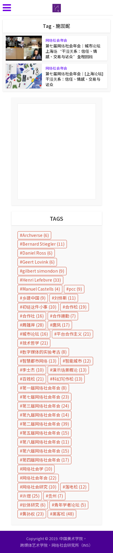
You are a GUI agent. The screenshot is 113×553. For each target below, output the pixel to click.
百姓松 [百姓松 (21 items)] (33, 379)
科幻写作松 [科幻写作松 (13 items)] (67, 379)
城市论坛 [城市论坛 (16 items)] (35, 334)
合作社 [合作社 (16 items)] (33, 316)
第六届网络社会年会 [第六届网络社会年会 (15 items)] (45, 451)
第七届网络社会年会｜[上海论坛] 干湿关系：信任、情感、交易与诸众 (74, 79)
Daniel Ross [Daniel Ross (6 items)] (37, 253)
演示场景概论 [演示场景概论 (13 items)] (69, 370)
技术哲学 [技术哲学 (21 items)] (35, 343)
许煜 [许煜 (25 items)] (30, 496)
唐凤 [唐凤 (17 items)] (61, 325)
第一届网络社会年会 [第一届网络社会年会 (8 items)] (44, 388)
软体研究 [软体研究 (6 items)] (34, 505)
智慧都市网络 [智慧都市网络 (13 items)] (39, 361)
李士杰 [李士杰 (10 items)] (33, 370)
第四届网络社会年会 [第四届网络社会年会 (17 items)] (45, 460)
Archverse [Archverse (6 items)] (35, 235)
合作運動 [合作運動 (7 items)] (64, 316)
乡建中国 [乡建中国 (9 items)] (34, 298)
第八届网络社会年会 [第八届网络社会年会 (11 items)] (45, 442)
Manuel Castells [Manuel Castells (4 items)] (41, 289)
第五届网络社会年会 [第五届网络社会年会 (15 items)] (45, 433)
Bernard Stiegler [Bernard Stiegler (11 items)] (43, 244)
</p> (56, 151)
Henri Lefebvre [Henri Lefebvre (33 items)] (41, 280)
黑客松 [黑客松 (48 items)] (63, 514)
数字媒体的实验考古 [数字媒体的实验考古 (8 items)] (44, 352)
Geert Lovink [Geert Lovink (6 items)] (38, 262)
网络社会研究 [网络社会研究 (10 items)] (39, 487)
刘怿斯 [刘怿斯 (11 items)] (65, 298)
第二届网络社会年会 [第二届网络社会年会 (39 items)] (45, 424)
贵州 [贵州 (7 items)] (55, 496)
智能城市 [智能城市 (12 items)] (78, 361)
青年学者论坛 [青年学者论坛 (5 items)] (70, 505)
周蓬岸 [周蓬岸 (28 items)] (33, 325)
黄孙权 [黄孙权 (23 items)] (33, 514)
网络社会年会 (56, 40)
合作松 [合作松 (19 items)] (75, 307)
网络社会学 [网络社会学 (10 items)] (37, 469)
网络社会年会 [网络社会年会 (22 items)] (39, 478)
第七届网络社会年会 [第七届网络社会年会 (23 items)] (45, 397)
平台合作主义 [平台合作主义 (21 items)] (74, 334)
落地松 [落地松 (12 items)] (75, 487)
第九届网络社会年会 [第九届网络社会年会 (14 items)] (45, 415)
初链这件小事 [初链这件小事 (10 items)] (39, 307)
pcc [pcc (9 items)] (75, 289)
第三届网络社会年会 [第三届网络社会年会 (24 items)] (45, 406)
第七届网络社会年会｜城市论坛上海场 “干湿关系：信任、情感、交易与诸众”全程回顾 (73, 51)
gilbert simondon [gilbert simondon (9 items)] (43, 271)
